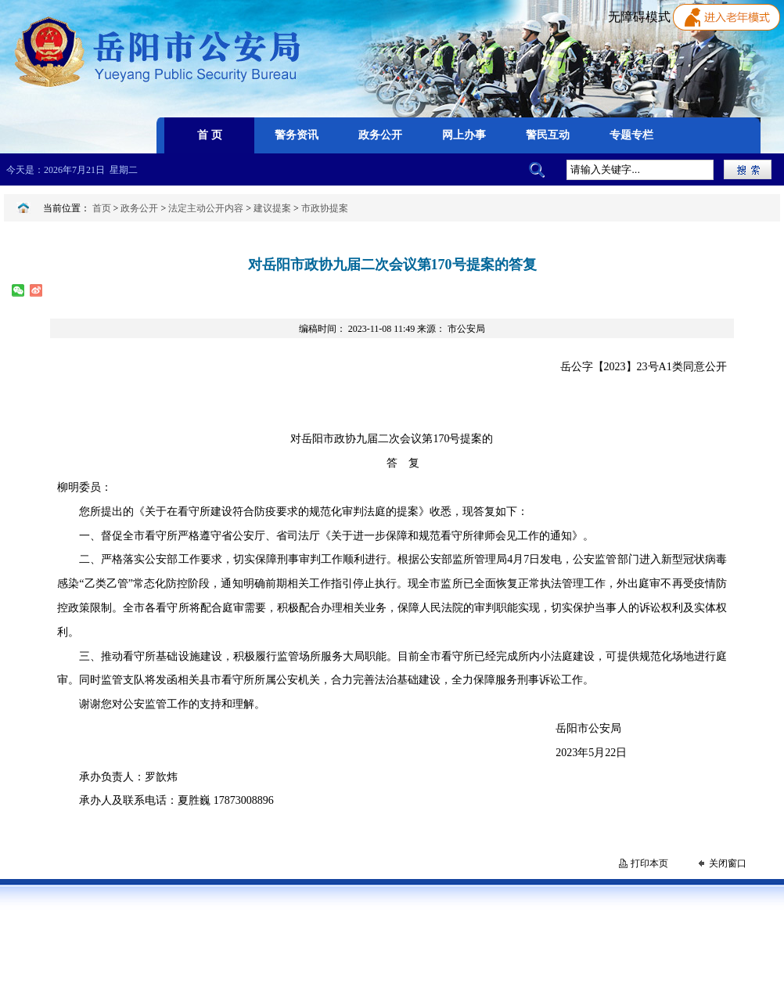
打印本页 (649, 863)
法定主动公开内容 (205, 208)
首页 (101, 208)
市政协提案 (324, 208)
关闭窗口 (727, 863)
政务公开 (139, 208)
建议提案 (272, 208)
